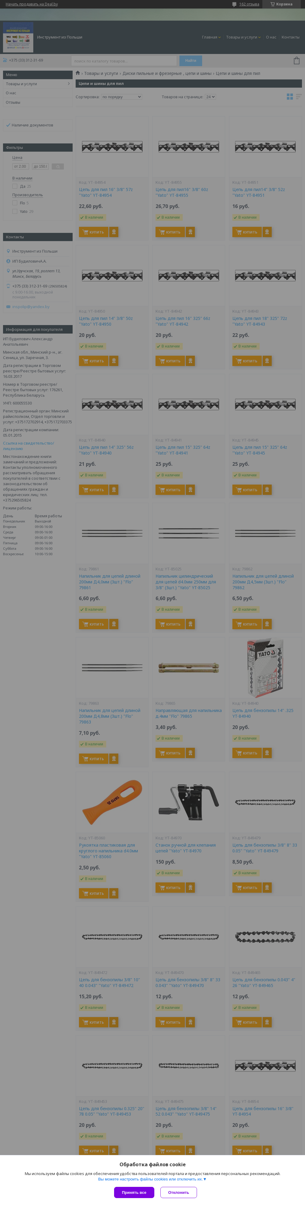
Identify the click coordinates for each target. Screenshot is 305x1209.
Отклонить (178, 1192)
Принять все (134, 1192)
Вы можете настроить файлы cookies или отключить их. (150, 1179)
